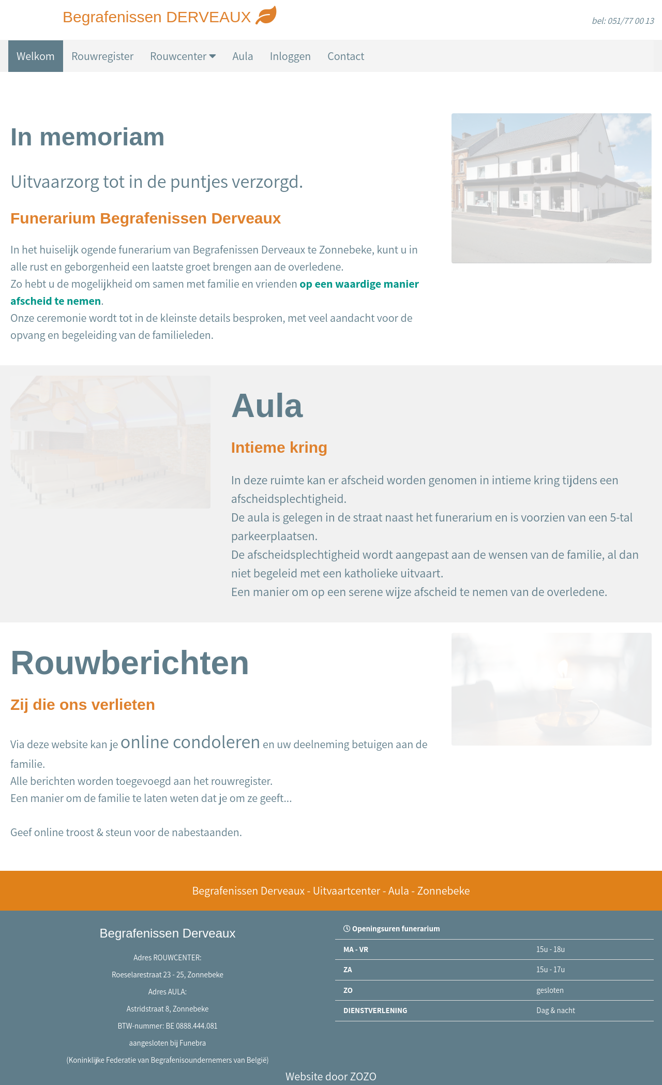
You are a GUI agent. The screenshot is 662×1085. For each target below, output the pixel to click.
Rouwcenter (183, 56)
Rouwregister (102, 56)
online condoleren (191, 741)
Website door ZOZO (331, 1076)
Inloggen (290, 56)
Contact (345, 56)
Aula (243, 56)
